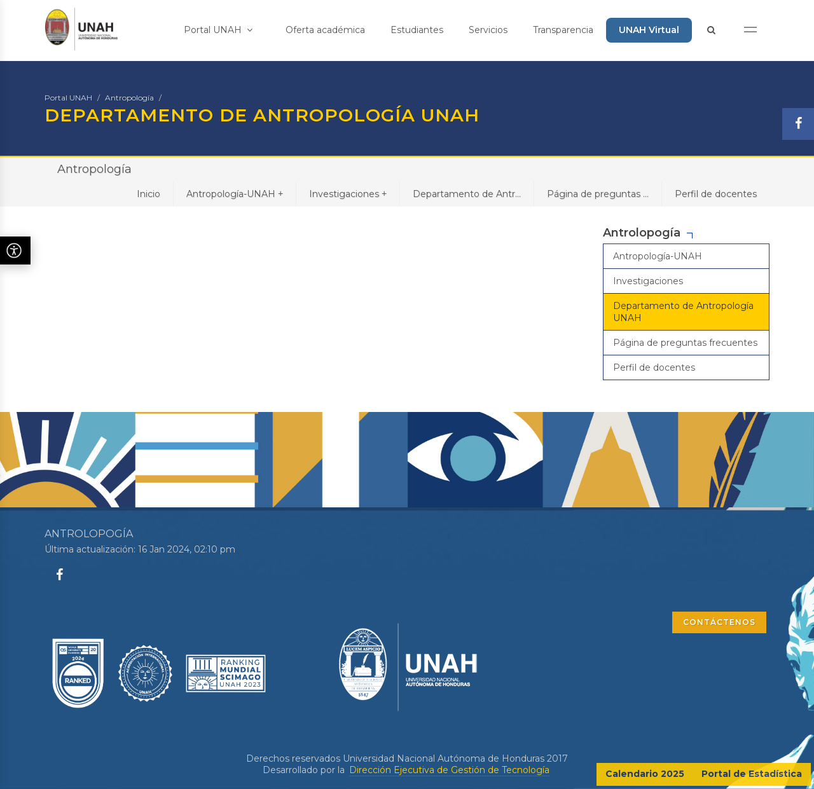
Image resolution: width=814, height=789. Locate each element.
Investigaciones (348, 194)
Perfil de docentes (716, 194)
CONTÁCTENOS (719, 622)
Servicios (488, 30)
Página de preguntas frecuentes (685, 342)
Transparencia (563, 30)
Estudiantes (416, 30)
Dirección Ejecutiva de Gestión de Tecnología (449, 770)
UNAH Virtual (649, 30)
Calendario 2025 (644, 773)
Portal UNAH (218, 30)
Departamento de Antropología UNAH (683, 311)
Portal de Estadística (751, 773)
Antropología (129, 97)
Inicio (148, 194)
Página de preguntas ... (598, 194)
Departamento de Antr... (467, 194)
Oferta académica (325, 30)
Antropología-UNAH (234, 194)
